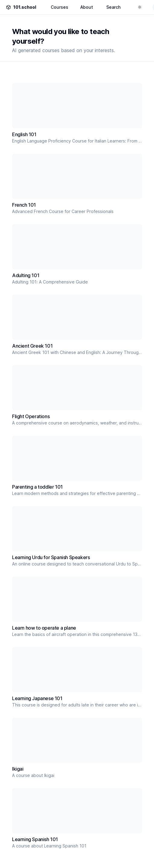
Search (113, 7)
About (86, 7)
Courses (59, 7)
